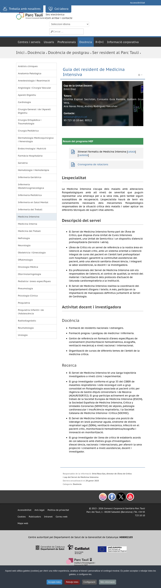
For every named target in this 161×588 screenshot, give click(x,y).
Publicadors (35, 516)
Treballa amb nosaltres (21, 9)
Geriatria (23, 162)
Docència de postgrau (68, 52)
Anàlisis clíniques (28, 66)
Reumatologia (26, 327)
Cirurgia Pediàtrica (28, 130)
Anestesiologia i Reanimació (34, 80)
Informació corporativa (123, 42)
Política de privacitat (58, 510)
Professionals (66, 42)
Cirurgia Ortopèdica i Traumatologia (29, 122)
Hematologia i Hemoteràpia (33, 170)
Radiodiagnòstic (27, 320)
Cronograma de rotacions (93, 164)
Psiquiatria (24, 302)
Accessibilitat (137, 2)
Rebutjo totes (72, 582)
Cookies (22, 516)
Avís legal (39, 510)
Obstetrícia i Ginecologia (32, 252)
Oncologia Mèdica (28, 266)
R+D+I (99, 42)
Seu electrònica (55, 14)
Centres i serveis (29, 42)
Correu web (61, 516)
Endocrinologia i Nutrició (32, 148)
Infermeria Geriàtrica (29, 177)
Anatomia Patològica (29, 73)
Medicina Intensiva (28, 216)
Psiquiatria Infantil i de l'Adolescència (31, 312)
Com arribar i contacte (59, 18)
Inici (20, 52)
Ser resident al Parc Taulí (115, 52)
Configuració (89, 582)
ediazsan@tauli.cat (75, 116)
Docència (85, 42)
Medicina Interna (27, 223)
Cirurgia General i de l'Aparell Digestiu (34, 111)
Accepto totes (54, 582)
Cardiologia (24, 102)
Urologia (23, 335)
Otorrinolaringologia (29, 274)
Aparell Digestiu (27, 95)
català (131, 151)
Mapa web (23, 523)
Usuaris (49, 42)
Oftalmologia (25, 259)
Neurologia (24, 245)
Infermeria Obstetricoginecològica (31, 186)
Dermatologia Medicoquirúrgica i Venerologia (36, 139)
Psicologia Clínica (28, 295)
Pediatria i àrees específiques (34, 281)
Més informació (107, 582)
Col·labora (58, 9)
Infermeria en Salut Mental (33, 202)
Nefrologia (24, 238)
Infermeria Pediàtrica (30, 195)
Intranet (48, 516)
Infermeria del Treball (30, 209)
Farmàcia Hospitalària (30, 155)
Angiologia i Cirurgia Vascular (34, 87)
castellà (83, 155)
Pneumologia (25, 288)
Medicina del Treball (29, 231)
